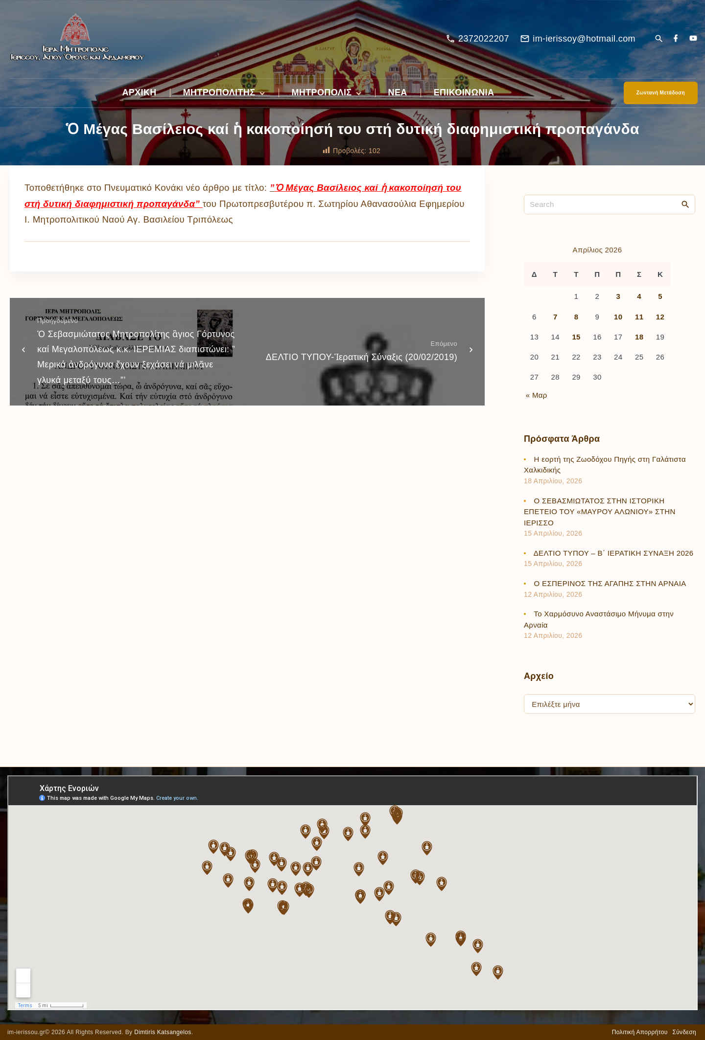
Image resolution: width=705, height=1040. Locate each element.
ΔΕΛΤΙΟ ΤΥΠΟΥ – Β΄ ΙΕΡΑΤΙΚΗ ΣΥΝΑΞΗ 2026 (614, 553)
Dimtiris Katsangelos (162, 1032)
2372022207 (483, 39)
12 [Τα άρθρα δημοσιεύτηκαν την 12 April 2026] (660, 317)
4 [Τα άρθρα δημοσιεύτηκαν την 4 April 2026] (639, 296)
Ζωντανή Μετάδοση (660, 92)
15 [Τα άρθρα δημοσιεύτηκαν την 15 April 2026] (576, 337)
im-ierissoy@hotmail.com (584, 39)
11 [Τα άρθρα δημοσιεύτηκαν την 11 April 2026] (639, 317)
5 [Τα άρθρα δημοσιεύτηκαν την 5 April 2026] (660, 296)
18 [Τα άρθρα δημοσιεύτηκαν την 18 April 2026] (639, 337)
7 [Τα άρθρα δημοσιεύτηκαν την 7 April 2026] (555, 317)
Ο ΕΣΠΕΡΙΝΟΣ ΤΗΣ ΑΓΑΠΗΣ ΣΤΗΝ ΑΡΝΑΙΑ (610, 583)
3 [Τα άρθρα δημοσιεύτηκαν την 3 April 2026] (618, 296)
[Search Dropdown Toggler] (658, 39)
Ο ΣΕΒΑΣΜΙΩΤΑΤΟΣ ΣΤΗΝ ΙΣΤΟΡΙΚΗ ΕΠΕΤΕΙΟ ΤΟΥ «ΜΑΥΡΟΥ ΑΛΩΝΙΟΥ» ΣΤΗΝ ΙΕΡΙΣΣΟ (600, 512)
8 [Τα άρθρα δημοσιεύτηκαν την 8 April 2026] (576, 317)
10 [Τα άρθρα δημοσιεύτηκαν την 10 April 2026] (618, 317)
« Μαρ (536, 395)
